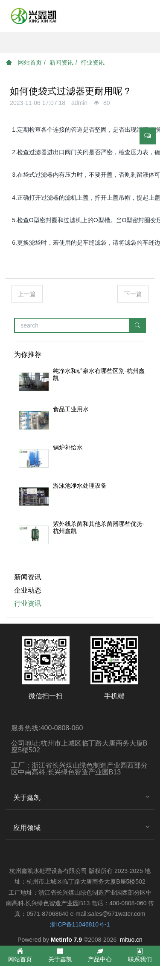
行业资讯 (93, 62)
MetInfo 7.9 (66, 939)
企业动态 (27, 590)
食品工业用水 (71, 409)
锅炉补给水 (68, 447)
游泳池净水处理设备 (80, 485)
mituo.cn (131, 939)
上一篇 (27, 294)
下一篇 (133, 294)
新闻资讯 (61, 62)
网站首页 (24, 62)
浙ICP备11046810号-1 (80, 924)
